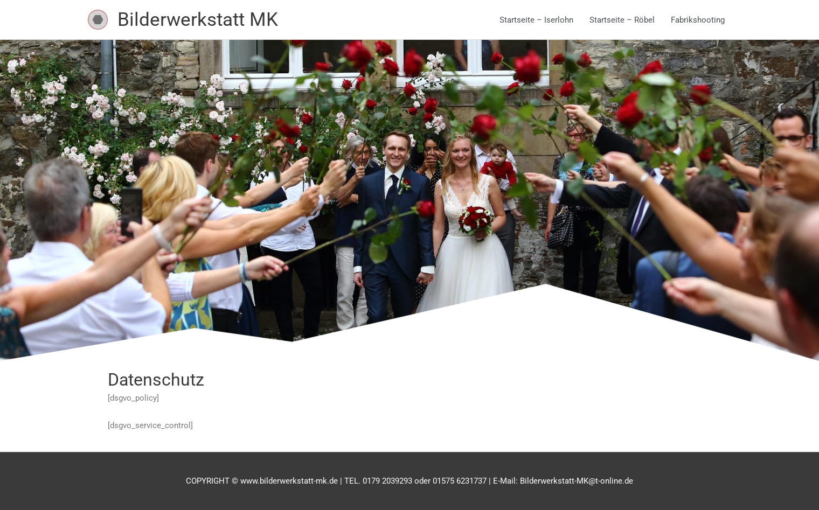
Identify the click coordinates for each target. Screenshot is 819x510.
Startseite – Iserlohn (536, 20)
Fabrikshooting (698, 20)
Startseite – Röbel (622, 20)
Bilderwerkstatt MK (197, 20)
